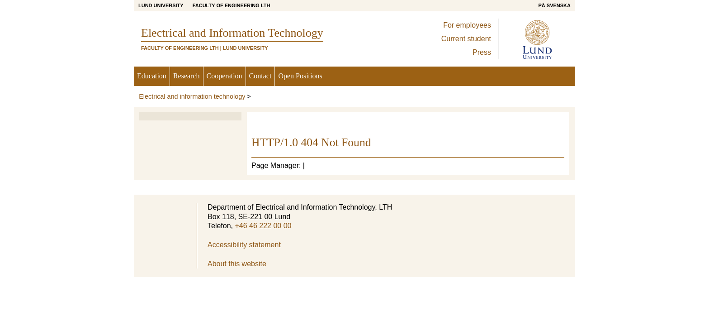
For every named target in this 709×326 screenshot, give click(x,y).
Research (186, 76)
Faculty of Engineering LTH (231, 5)
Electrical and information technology (192, 96)
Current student (466, 39)
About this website (237, 264)
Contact (260, 76)
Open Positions (300, 76)
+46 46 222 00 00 (263, 226)
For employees (467, 25)
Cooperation (224, 76)
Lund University (161, 5)
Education (151, 76)
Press (482, 52)
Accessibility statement (244, 245)
